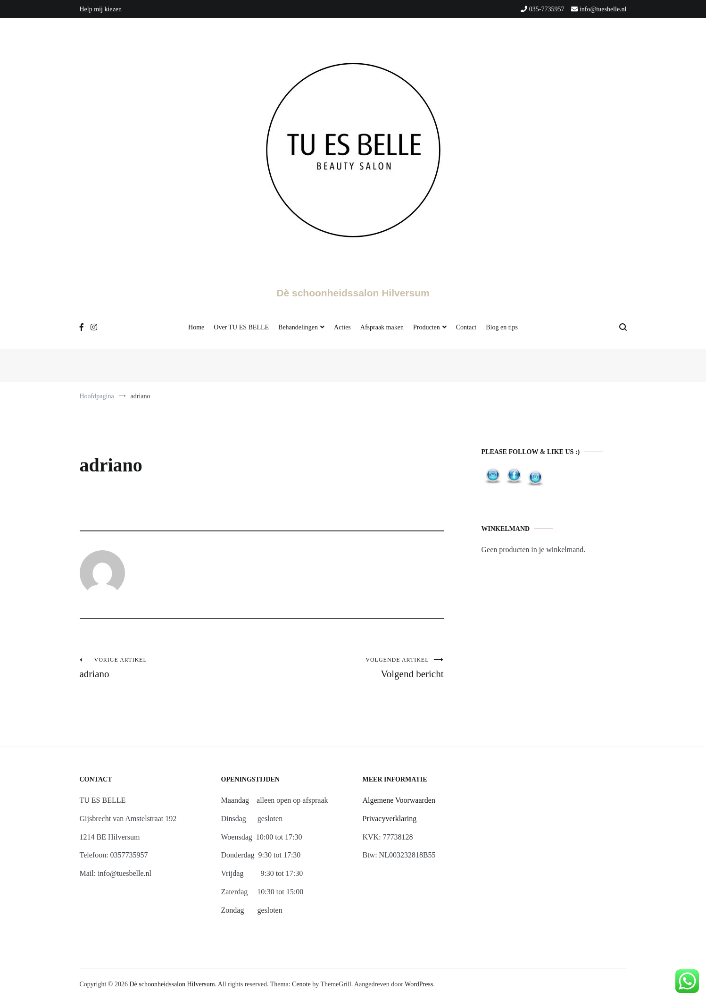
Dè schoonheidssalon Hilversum (352, 292)
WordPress (419, 984)
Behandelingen (298, 327)
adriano (171, 668)
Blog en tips (502, 327)
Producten (426, 327)
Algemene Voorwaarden (399, 800)
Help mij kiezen (101, 9)
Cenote (301, 984)
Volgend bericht (353, 668)
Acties (342, 327)
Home (196, 327)
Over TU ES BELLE (241, 327)
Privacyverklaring (390, 819)
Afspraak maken (382, 327)
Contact (466, 327)
